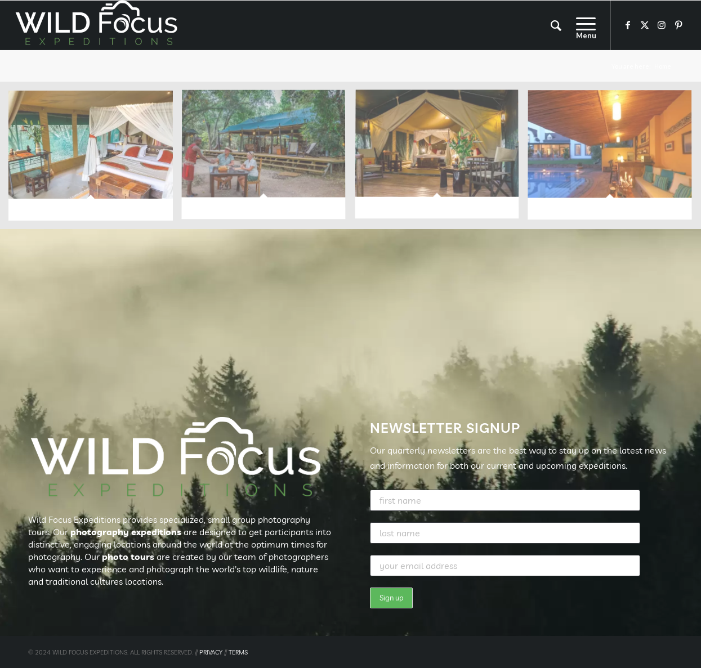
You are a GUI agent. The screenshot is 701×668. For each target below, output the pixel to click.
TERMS (238, 652)
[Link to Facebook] (627, 24)
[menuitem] (556, 25)
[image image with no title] (94, 160)
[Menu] (582, 25)
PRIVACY (210, 652)
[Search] (556, 25)
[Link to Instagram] (661, 24)
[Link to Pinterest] (678, 24)
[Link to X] (644, 24)
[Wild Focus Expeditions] (98, 25)
